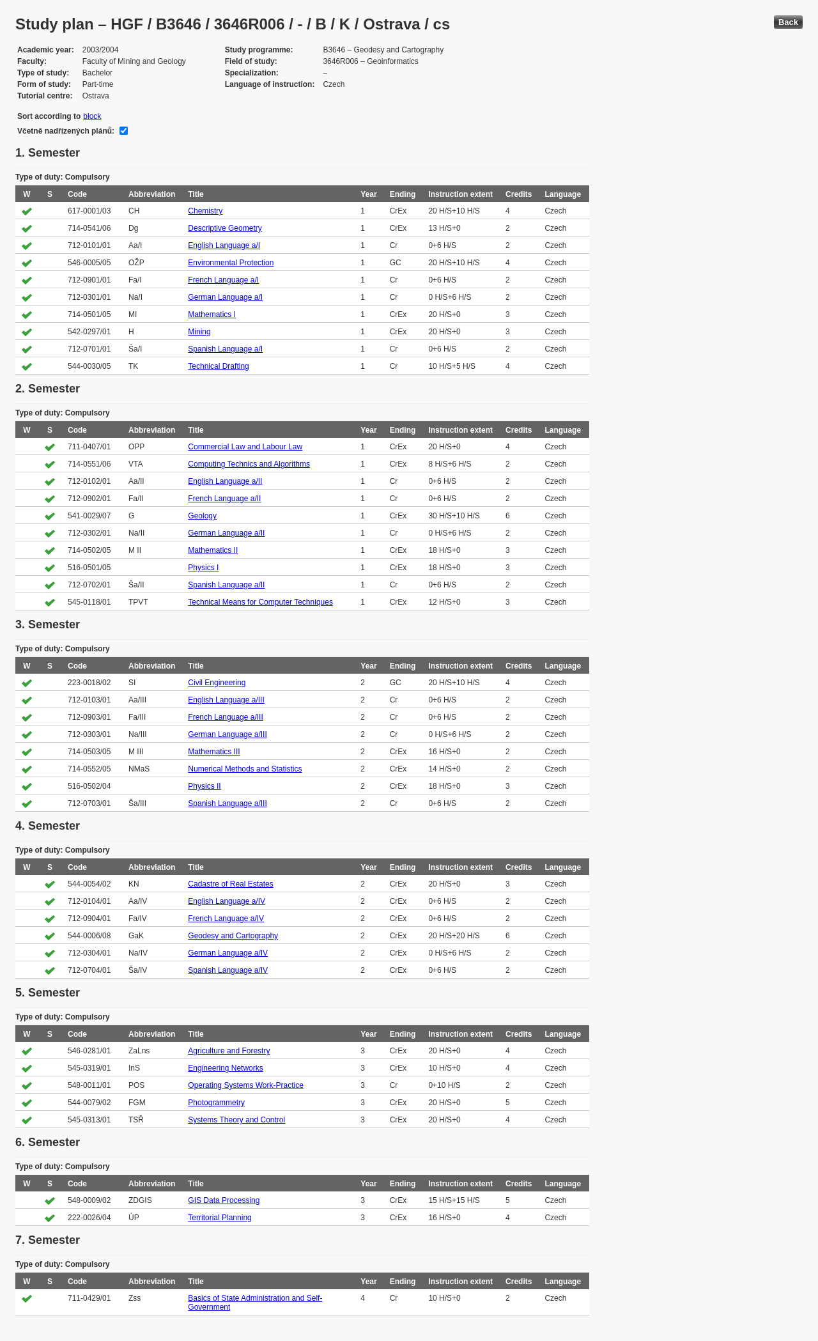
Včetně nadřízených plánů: (65, 131)
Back (788, 22)
